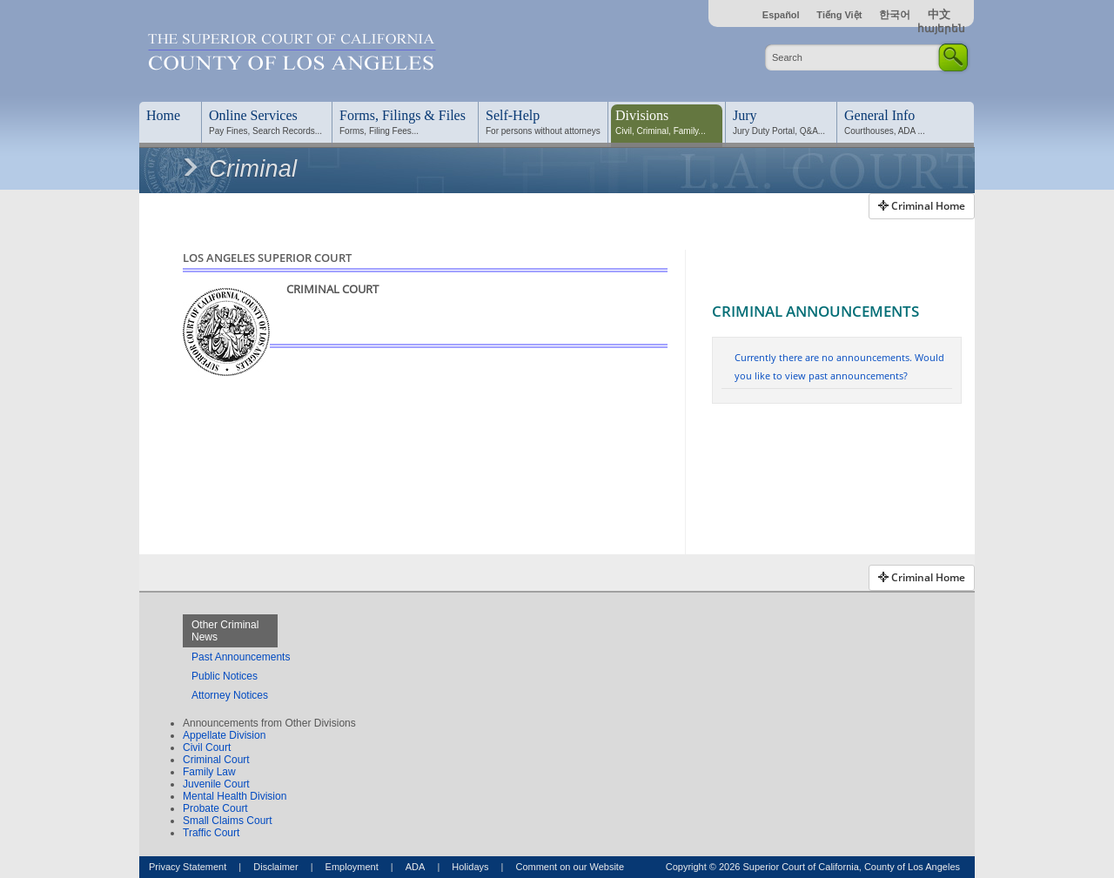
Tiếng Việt (839, 15)
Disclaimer (275, 866)
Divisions (641, 115)
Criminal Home (921, 205)
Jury (745, 115)
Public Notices (224, 676)
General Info (879, 115)
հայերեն (941, 29)
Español (782, 15)
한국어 (894, 15)
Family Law (209, 772)
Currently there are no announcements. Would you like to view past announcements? (839, 366)
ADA (416, 866)
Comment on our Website (569, 866)
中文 (939, 14)
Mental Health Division (234, 796)
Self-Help (513, 115)
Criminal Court (216, 760)
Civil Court (207, 747)
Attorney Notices (229, 695)
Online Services (253, 115)
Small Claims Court (227, 820)
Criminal (238, 169)
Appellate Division (224, 735)
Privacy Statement (187, 866)
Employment (352, 866)
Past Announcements (240, 657)
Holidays (470, 866)
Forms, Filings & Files (402, 115)
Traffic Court (211, 833)
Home (163, 115)
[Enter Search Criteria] (852, 57)
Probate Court (215, 808)
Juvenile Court (216, 784)
